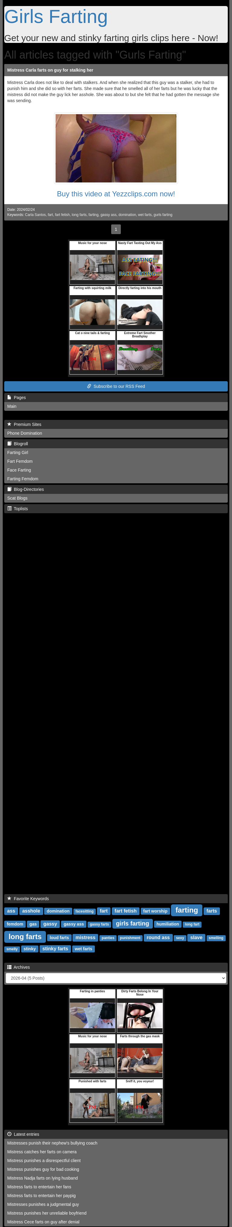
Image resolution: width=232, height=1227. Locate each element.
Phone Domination (24, 433)
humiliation (167, 924)
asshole (31, 910)
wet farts (145, 215)
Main (11, 406)
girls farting (132, 923)
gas (33, 924)
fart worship (155, 911)
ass (11, 910)
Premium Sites (24, 424)
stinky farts (55, 948)
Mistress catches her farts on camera (42, 1151)
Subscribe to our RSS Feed (116, 386)
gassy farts (99, 924)
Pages (16, 397)
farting (93, 215)
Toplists (17, 508)
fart (50, 215)
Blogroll (17, 443)
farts (211, 910)
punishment (130, 938)
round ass (158, 937)
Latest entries (23, 1134)
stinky (30, 948)
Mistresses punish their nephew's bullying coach (52, 1143)
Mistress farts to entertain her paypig (41, 1195)
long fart (192, 924)
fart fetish (62, 215)
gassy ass (109, 215)
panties (108, 938)
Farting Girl (17, 452)
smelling (216, 938)
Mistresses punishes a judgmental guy (43, 1204)
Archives (18, 967)
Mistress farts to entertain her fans (39, 1186)
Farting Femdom (22, 478)
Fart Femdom (20, 461)
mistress (85, 937)
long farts (79, 215)
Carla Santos (35, 215)
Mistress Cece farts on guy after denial (43, 1221)
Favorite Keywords (28, 898)
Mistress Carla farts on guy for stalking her (50, 70)
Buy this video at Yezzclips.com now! (116, 194)
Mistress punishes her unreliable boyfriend (46, 1213)
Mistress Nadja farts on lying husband (42, 1178)
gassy (50, 923)
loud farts (59, 937)
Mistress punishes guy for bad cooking (43, 1169)
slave (196, 937)
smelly (12, 949)
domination (127, 215)
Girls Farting (56, 16)
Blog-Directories (25, 489)
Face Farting (19, 470)
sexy (180, 938)
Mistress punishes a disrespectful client (44, 1160)
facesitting (85, 911)
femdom (15, 924)
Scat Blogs (17, 498)
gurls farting (163, 215)
